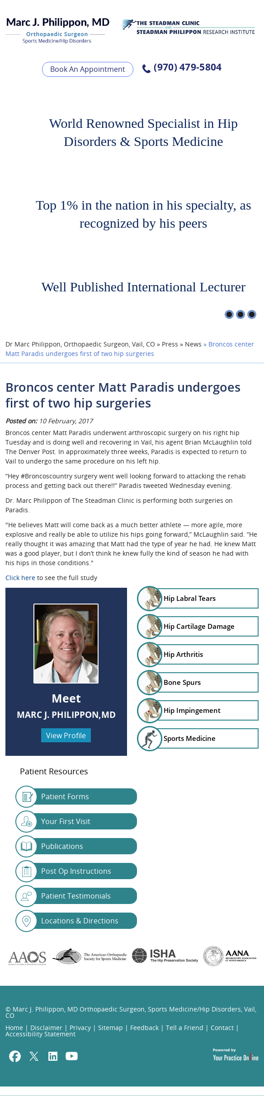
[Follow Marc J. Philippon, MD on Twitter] (34, 1057)
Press (170, 344)
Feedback (144, 1027)
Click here (20, 577)
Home (14, 1027)
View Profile (66, 735)
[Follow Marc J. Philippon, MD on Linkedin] (53, 1057)
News (193, 344)
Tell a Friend (184, 1027)
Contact (222, 1027)
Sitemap (110, 1027)
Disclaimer (46, 1027)
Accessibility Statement (40, 1034)
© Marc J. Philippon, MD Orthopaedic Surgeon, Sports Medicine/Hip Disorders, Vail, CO (130, 1012)
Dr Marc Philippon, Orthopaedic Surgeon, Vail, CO (80, 344)
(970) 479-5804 (188, 67)
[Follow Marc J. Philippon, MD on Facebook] (15, 1057)
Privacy (80, 1027)
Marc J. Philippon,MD (66, 715)
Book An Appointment (87, 69)
